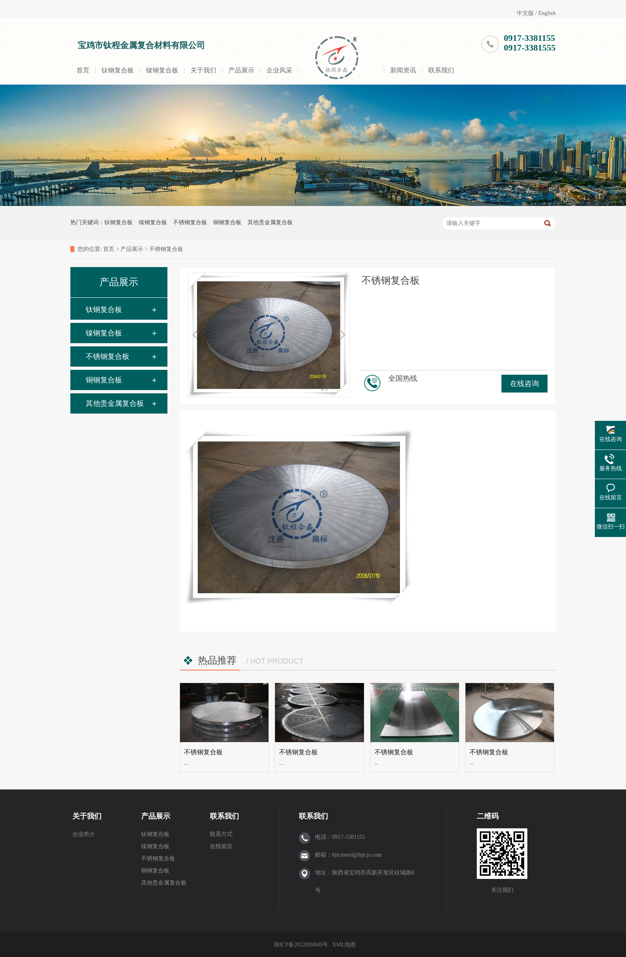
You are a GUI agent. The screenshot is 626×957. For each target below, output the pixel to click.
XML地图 (344, 945)
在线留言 (221, 846)
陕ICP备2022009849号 (301, 945)
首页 (82, 70)
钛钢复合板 (118, 70)
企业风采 (279, 70)
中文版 (525, 13)
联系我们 (441, 70)
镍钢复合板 (162, 70)
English (547, 13)
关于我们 (203, 70)
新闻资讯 (403, 70)
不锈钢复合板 (190, 222)
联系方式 (221, 834)
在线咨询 (524, 384)
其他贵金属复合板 (270, 222)
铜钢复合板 (227, 222)
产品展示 (241, 70)
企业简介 (83, 834)
